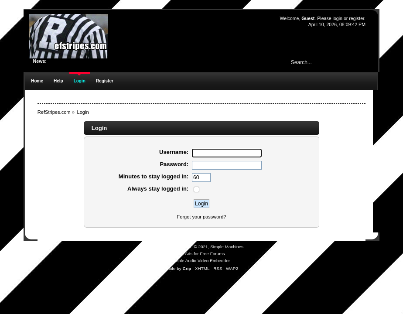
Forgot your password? (201, 216)
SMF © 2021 (196, 246)
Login (79, 80)
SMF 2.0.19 (168, 246)
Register (104, 80)
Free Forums (212, 253)
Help (58, 80)
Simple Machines (226, 246)
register (356, 18)
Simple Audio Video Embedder (200, 260)
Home (37, 80)
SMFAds (184, 253)
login (337, 18)
